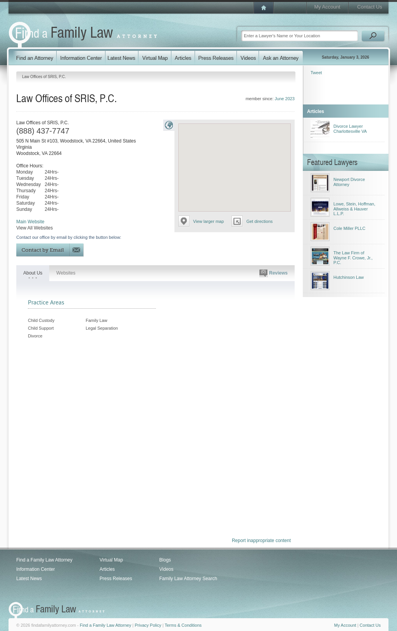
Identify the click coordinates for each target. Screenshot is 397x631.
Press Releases (116, 578)
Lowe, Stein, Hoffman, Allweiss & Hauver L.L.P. (354, 209)
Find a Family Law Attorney (44, 560)
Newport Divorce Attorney (349, 182)
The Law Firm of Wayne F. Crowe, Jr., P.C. (353, 257)
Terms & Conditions (183, 625)
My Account (327, 7)
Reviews (273, 273)
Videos (166, 569)
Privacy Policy (148, 625)
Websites (65, 273)
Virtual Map (111, 560)
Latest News (29, 578)
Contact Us (369, 7)
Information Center (35, 569)
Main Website (30, 221)
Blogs (165, 560)
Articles (107, 569)
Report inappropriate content (261, 540)
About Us (32, 273)
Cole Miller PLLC (349, 228)
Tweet (316, 72)
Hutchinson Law (348, 277)
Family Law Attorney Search (188, 578)
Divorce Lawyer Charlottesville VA (350, 129)
